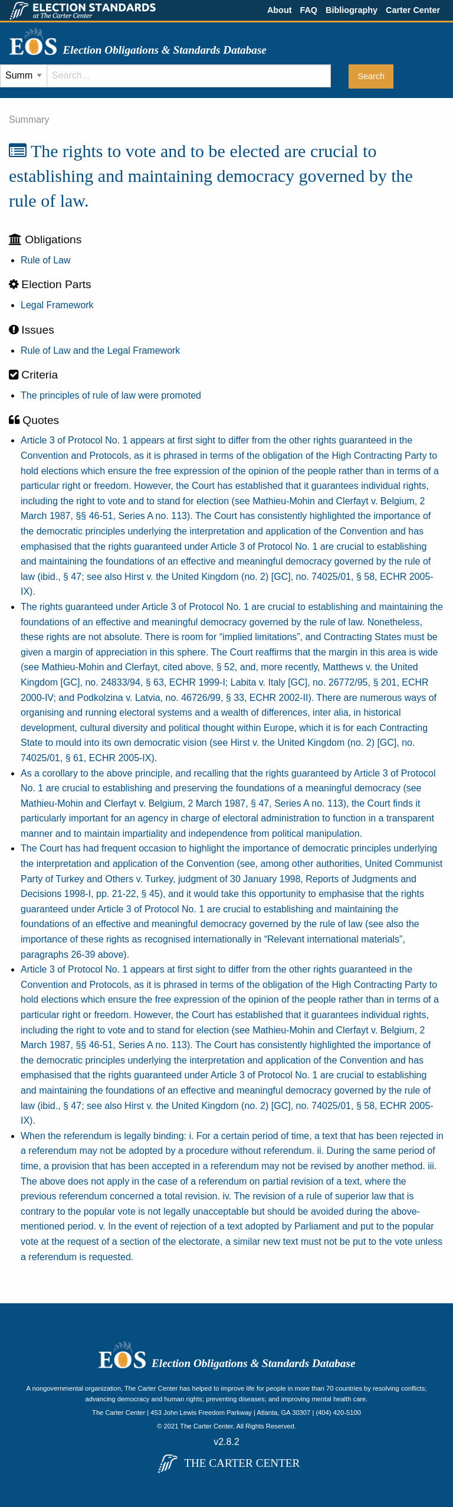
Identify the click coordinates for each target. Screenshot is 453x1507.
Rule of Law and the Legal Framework (100, 350)
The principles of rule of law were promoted (111, 395)
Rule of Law (46, 260)
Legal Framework (57, 305)
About (279, 10)
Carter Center (413, 10)
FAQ (308, 10)
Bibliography (352, 10)
